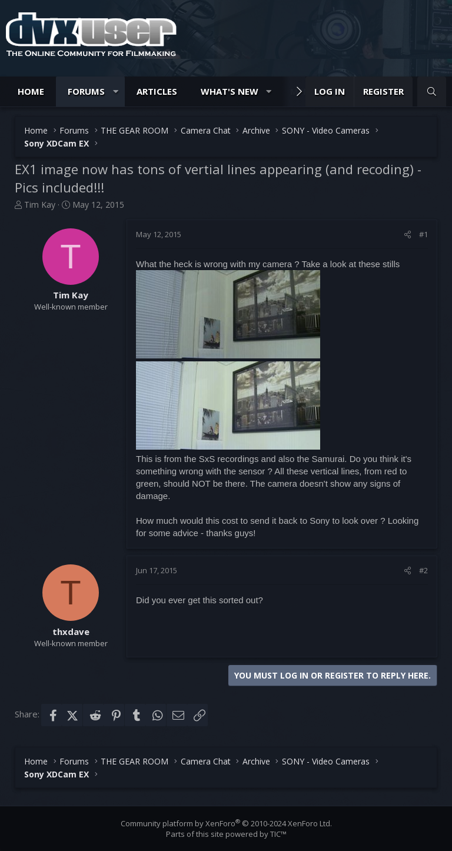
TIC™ (278, 834)
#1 (423, 234)
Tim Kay (39, 204)
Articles (157, 91)
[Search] (431, 92)
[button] (116, 92)
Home (31, 91)
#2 (423, 570)
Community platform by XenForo (226, 823)
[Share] (407, 234)
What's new (229, 91)
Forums (86, 91)
